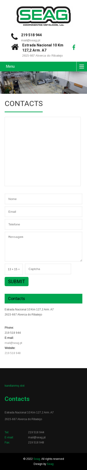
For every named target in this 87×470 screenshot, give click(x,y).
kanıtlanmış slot (14, 385)
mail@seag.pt (30, 40)
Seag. (37, 459)
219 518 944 (31, 35)
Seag (50, 464)
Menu (10, 66)
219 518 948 (13, 353)
